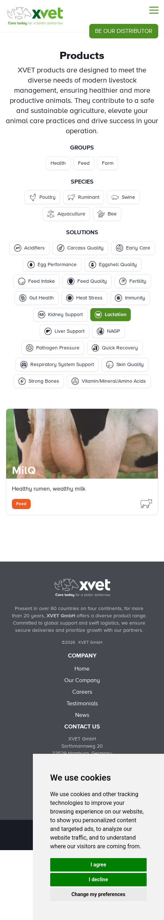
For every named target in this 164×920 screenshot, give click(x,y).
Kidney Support (60, 314)
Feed (84, 163)
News (82, 715)
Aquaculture (66, 214)
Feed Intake (36, 281)
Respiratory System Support (57, 364)
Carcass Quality (80, 248)
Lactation (110, 314)
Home (82, 669)
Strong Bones (38, 381)
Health (58, 163)
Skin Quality (125, 364)
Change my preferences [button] (98, 894)
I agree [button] (98, 865)
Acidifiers (29, 248)
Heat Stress (84, 298)
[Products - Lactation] (35, 16)
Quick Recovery (115, 348)
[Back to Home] (82, 587)
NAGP (108, 331)
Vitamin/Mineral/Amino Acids (109, 381)
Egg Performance (52, 264)
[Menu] (154, 10)
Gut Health (36, 298)
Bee (107, 214)
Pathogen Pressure (52, 348)
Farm (107, 163)
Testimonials (82, 703)
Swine (123, 197)
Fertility (132, 281)
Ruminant (83, 197)
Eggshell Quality (113, 264)
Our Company (82, 680)
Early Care (133, 248)
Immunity (130, 298)
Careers (82, 692)
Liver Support (64, 331)
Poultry (42, 197)
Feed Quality (87, 281)
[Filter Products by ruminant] (146, 503)
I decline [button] (98, 879)
